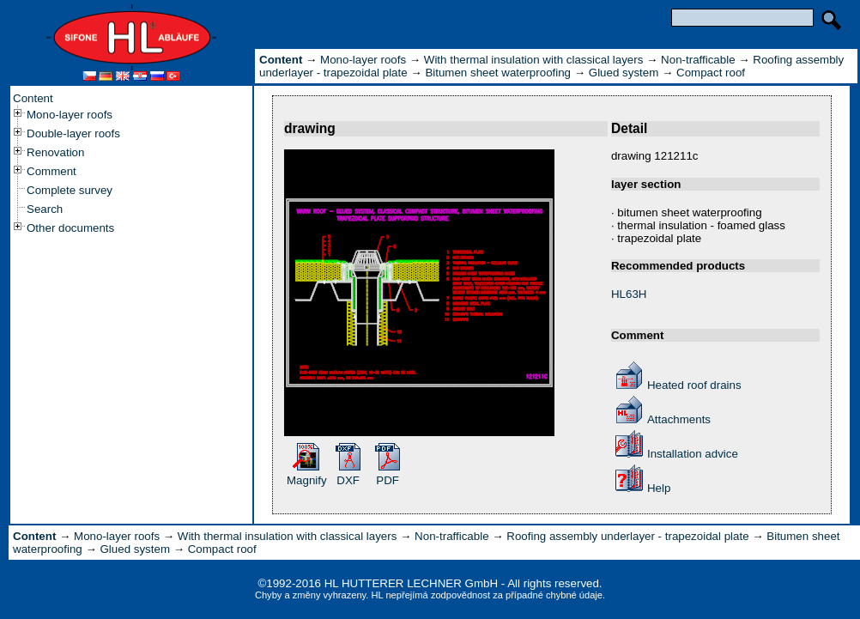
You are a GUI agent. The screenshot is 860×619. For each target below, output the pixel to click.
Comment (51, 171)
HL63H (629, 294)
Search (45, 209)
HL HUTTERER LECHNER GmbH (411, 583)
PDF (387, 480)
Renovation (55, 152)
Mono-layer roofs (69, 114)
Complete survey (69, 190)
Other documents (70, 228)
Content (33, 98)
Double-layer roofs (73, 133)
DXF (348, 480)
